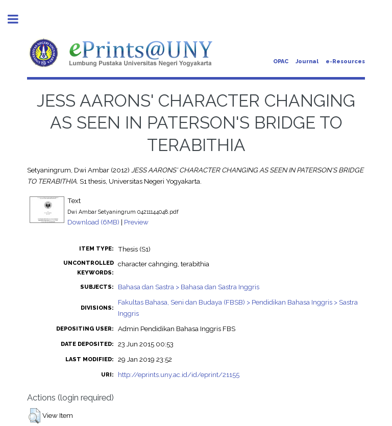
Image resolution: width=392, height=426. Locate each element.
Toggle (18, 19)
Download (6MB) (93, 222)
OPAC (280, 61)
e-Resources (345, 61)
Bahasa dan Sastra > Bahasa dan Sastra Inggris (188, 287)
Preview (136, 222)
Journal (307, 61)
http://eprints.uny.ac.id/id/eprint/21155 (178, 374)
